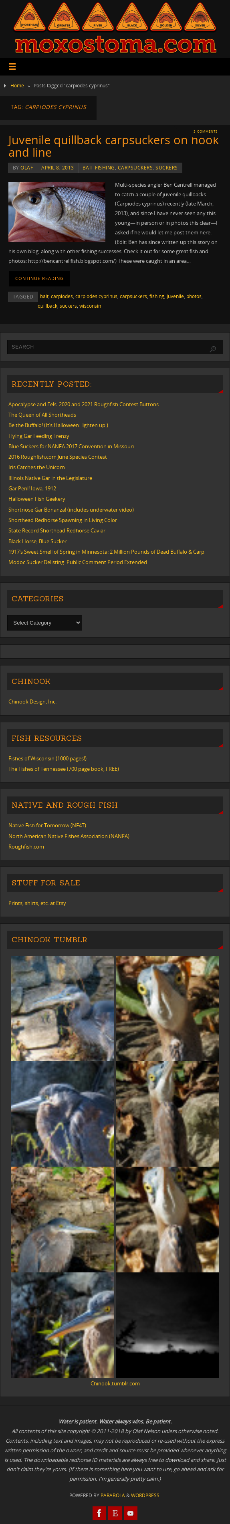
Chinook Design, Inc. (32, 701)
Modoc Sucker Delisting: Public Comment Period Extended (77, 562)
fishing (156, 296)
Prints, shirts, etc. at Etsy (37, 903)
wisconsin (90, 305)
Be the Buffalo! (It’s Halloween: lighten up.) (58, 425)
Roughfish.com (26, 846)
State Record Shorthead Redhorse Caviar (56, 530)
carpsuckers (135, 167)
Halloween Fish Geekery (36, 498)
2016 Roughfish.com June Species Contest (57, 456)
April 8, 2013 (57, 167)
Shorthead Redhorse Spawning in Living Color (62, 520)
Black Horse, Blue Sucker (37, 541)
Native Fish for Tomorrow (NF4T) (47, 825)
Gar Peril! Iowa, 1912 (32, 488)
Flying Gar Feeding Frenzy (38, 435)
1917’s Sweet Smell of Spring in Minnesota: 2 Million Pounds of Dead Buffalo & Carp (106, 551)
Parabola (113, 1495)
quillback (47, 305)
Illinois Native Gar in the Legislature (50, 478)
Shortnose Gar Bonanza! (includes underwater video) (71, 509)
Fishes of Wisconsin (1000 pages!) (47, 758)
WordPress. (146, 1495)
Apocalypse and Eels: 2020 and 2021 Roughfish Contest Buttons (83, 404)
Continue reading (39, 278)
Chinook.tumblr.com (115, 1383)
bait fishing (99, 167)
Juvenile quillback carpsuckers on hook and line (113, 146)
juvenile (175, 296)
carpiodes (62, 296)
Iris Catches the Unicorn (36, 467)
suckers (166, 167)
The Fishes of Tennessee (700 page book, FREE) (63, 768)
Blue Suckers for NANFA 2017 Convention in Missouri (71, 446)
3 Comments (206, 131)
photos (194, 296)
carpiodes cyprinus (96, 296)
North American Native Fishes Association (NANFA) (68, 836)
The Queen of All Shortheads (42, 414)
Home (17, 85)
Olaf (26, 167)
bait (44, 296)
